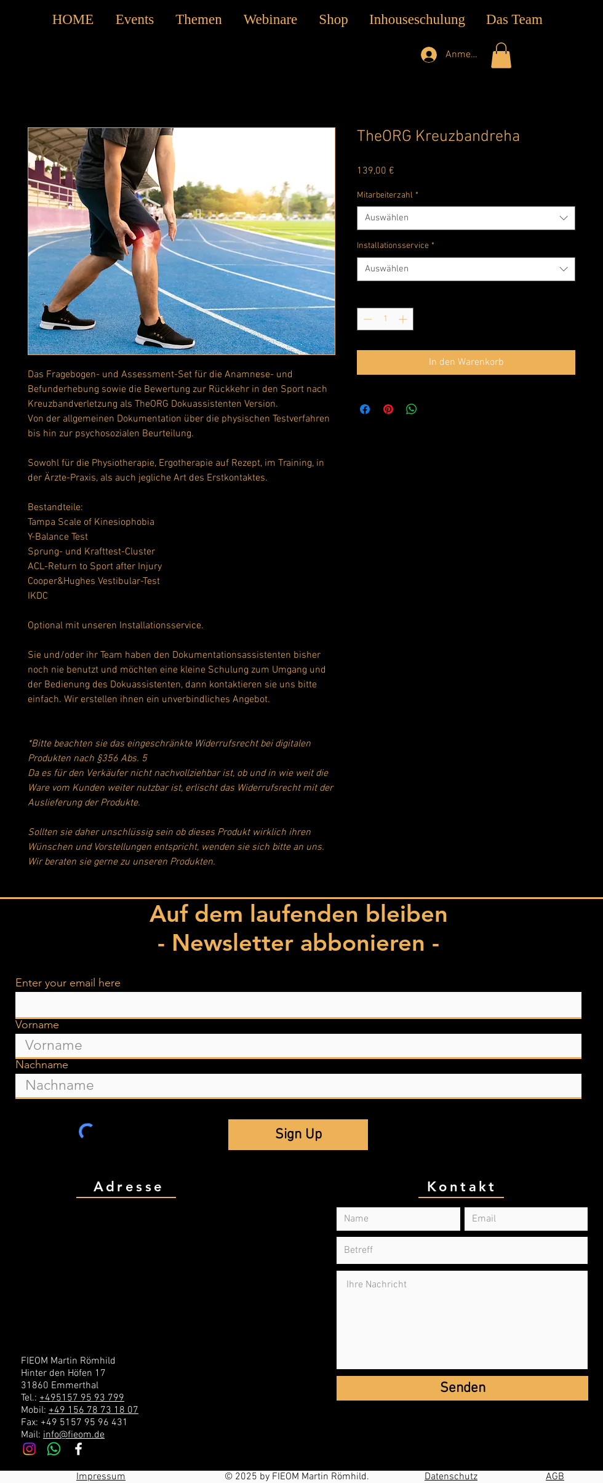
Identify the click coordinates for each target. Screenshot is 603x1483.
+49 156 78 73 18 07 (93, 1410)
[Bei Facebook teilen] (364, 409)
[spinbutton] (385, 319)
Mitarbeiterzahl (387, 195)
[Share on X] (435, 409)
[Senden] (462, 1388)
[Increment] (404, 319)
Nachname (41, 1064)
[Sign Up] (298, 1134)
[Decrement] (366, 319)
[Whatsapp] (54, 1449)
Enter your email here (68, 982)
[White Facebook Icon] (78, 1449)
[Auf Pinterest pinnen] (388, 409)
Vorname (37, 1024)
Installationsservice (395, 246)
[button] (199, 19)
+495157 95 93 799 (81, 1398)
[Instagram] (29, 1449)
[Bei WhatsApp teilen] (411, 409)
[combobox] (466, 218)
